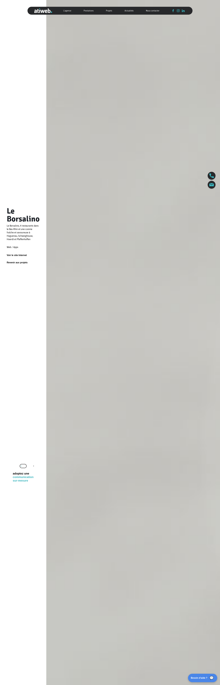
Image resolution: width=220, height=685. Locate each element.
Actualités (129, 11)
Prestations (89, 11)
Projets (109, 11)
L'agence (67, 11)
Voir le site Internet (17, 255)
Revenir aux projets (17, 262)
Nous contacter (152, 11)
